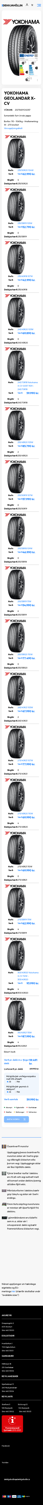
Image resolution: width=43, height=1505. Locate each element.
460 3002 (10, 1411)
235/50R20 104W (26, 170)
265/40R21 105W (25, 707)
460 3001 (9, 1350)
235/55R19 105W (25, 223)
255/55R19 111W (24, 601)
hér (13, 1291)
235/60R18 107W (25, 276)
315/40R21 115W (25, 1032)
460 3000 (10, 1330)
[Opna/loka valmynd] (39, 5)
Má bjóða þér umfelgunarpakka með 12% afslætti (21, 1077)
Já (9, 1081)
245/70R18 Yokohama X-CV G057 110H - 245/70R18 (28, 386)
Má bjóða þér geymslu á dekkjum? (17, 1087)
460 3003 (27, 1411)
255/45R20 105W (25, 442)
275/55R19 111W (24, 919)
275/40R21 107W (25, 760)
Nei (17, 1081)
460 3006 (10, 1391)
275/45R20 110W (25, 813)
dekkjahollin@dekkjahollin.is (16, 1479)
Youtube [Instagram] (5, 1462)
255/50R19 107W (25, 495)
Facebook (6, 1446)
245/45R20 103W (25, 329)
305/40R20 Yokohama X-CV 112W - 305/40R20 (28, 976)
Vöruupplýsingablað (13, 128)
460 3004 (10, 1371)
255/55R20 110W (25, 654)
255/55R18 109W (25, 548)
